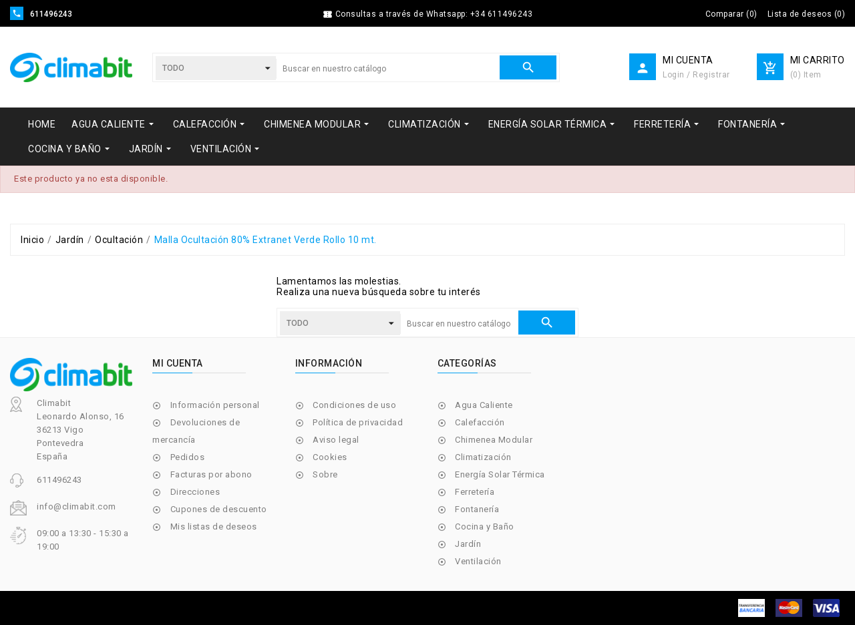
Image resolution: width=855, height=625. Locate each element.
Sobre (325, 474)
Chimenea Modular (493, 440)
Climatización (483, 457)
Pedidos (187, 457)
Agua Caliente (484, 405)
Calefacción (480, 422)
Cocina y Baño (484, 527)
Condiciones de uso (354, 405)
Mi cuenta (177, 363)
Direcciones (195, 492)
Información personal (215, 405)
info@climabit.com (76, 506)
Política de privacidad (358, 422)
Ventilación (478, 561)
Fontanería (477, 509)
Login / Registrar (696, 74)
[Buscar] (388, 69)
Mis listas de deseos (213, 527)
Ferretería (474, 492)
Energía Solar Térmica (500, 474)
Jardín (468, 544)
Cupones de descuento (218, 509)
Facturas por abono (211, 474)
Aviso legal (336, 440)
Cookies (330, 457)
